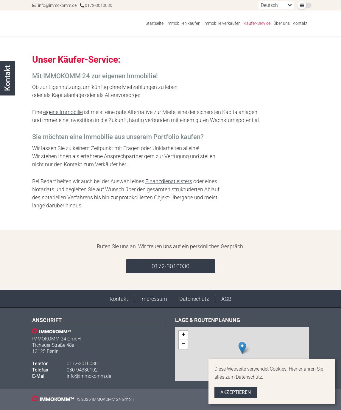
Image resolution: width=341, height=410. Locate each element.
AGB (226, 299)
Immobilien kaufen (183, 23)
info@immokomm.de (54, 5)
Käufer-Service (257, 23)
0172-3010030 (96, 5)
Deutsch (269, 5)
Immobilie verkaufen (222, 23)
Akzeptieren (235, 392)
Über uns (281, 23)
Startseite (155, 23)
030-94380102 (82, 370)
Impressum (153, 299)
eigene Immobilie (63, 112)
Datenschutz (194, 299)
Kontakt (300, 23)
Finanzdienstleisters (168, 181)
